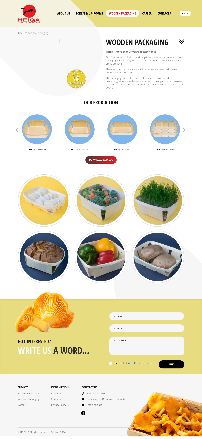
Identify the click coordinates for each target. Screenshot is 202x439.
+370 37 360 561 (96, 396)
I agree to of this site (130, 367)
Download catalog (101, 162)
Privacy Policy (133, 365)
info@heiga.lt (94, 407)
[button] (182, 130)
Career (147, 13)
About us (63, 13)
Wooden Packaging (122, 13)
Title (20, 33)
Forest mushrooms (89, 13)
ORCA (63, 434)
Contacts (164, 13)
